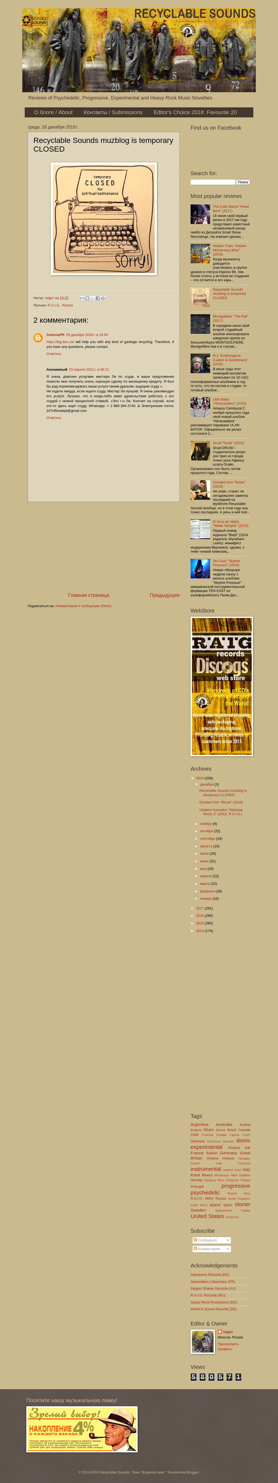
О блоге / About (53, 112)
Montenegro (221, 1175)
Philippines (232, 1180)
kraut (195, 1175)
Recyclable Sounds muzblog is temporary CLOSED (229, 293)
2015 (200, 923)
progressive (236, 1186)
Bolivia (220, 1130)
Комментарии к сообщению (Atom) (83, 606)
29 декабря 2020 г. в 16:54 (87, 335)
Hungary (244, 1158)
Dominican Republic (220, 1141)
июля (205, 853)
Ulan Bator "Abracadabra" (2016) (230, 401)
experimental (207, 1147)
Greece (212, 1158)
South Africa (199, 1205)
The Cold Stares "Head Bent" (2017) (231, 208)
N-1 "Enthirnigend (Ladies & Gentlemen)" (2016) (230, 360)
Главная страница (88, 595)
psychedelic (205, 1192)
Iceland (195, 1163)
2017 (200, 908)
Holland (228, 1158)
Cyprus (234, 1134)
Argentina (199, 1124)
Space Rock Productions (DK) (214, 1302)
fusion (211, 1153)
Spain (227, 1205)
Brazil (231, 1130)
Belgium (196, 1130)
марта (205, 884)
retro (209, 1198)
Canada (244, 1130)
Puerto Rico (239, 1193)
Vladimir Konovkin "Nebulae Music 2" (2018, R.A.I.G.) (220, 812)
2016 (200, 916)
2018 (200, 778)
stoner (242, 1204)
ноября (206, 824)
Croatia (221, 1134)
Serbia (232, 1198)
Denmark (198, 1141)
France (197, 1153)
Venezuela (232, 1217)
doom (243, 1140)
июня (205, 861)
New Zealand (240, 1175)
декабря (207, 784)
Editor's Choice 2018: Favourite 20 (195, 112)
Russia (67, 305)
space (215, 1204)
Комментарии (207, 1249)
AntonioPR (55, 335)
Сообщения (205, 1240)
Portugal (197, 1186)
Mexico (207, 1175)
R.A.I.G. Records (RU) (208, 1295)
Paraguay (210, 1180)
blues (209, 1129)
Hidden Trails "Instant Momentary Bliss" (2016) (229, 250)
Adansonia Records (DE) (210, 1275)
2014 (200, 931)
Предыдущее (165, 595)
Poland (245, 1180)
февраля (208, 891)
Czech (246, 1134)
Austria (244, 1125)
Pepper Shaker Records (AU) (213, 1288)
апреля (206, 876)
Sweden (198, 1210)
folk (247, 1148)
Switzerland (223, 1210)
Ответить (53, 354)
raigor (228, 1332)
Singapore (244, 1198)
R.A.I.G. (54, 305)
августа (206, 846)
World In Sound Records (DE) (214, 1309)
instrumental (206, 1169)
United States (207, 1216)
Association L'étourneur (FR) (213, 1282)
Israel (237, 1169)
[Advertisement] (104, 547)
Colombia (208, 1134)
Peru (220, 1180)
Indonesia (244, 1163)
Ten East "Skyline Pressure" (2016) (226, 563)
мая (203, 869)
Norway (197, 1180)
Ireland (228, 1169)
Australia (224, 1124)
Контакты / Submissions (113, 112)
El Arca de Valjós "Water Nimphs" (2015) (230, 524)
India (219, 1163)
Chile (194, 1135)
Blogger (193, 1472)
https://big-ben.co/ (60, 342)
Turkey (245, 1210)
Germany (228, 1153)
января (206, 898)
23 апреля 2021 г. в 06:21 (89, 369)
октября (207, 831)
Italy (246, 1169)
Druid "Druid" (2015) (228, 443)
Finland (234, 1148)
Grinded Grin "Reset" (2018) (221, 802)
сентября (208, 839)
